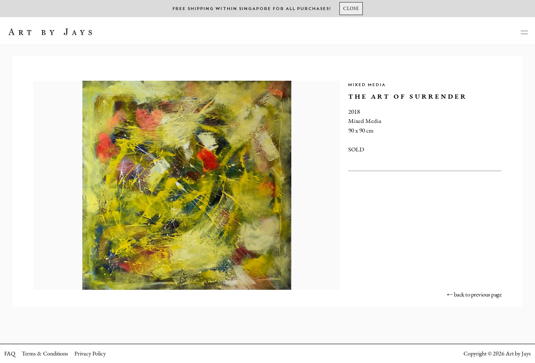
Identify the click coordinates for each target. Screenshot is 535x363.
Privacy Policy (90, 353)
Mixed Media (367, 85)
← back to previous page (474, 294)
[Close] (351, 8)
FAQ (9, 353)
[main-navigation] (524, 33)
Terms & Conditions (45, 353)
